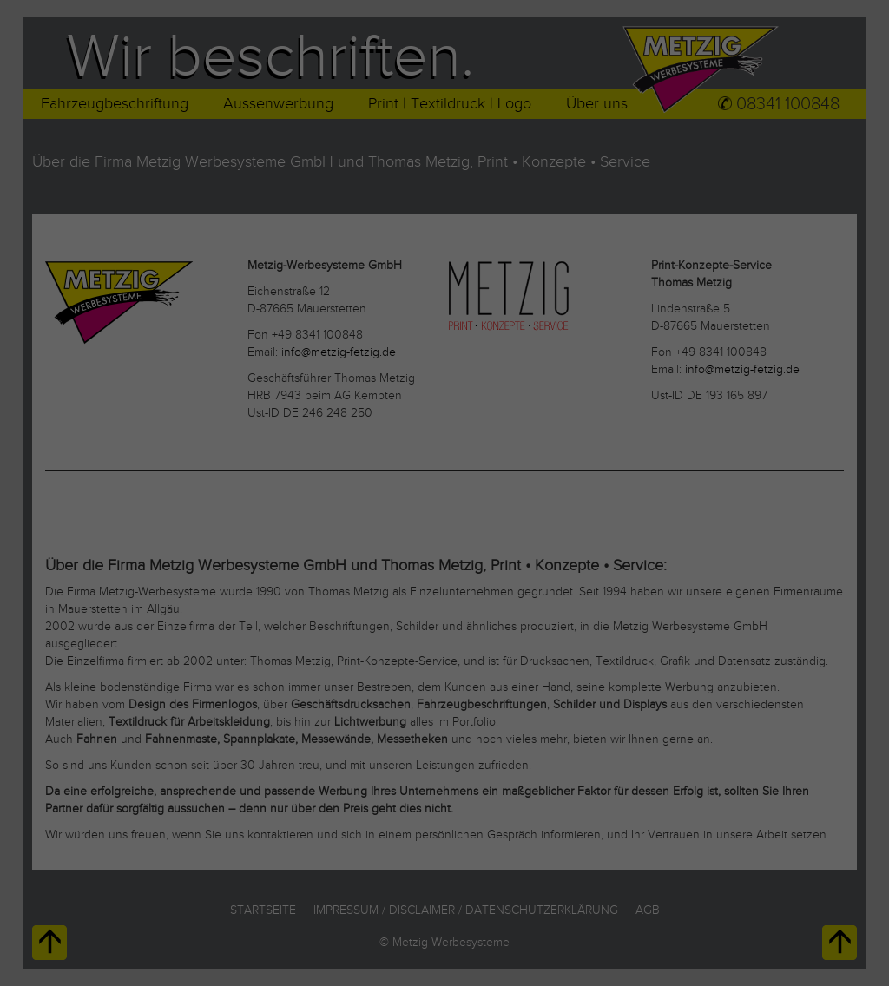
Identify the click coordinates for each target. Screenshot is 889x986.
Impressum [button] (529, 708)
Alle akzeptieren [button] (444, 568)
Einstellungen (255, 470)
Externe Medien (544, 508)
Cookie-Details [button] (368, 708)
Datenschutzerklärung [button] (453, 708)
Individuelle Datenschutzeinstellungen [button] (445, 670)
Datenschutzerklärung (333, 453)
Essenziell (318, 508)
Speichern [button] (445, 619)
